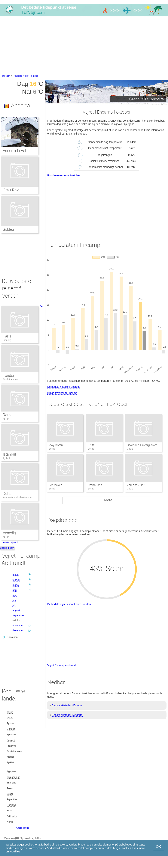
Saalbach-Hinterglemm (142, 445)
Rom (7, 415)
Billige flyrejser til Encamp (62, 392)
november (18, 625)
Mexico (10, 756)
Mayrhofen (56, 445)
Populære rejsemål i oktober (63, 175)
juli (14, 605)
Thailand (11, 782)
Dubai (7, 493)
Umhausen (95, 485)
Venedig (9, 533)
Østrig (10, 717)
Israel (10, 793)
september (18, 615)
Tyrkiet (6, 458)
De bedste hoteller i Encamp (63, 386)
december (18, 630)
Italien (6, 418)
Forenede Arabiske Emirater (17, 497)
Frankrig (7, 340)
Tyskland (11, 723)
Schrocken (55, 485)
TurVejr (6, 75)
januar (16, 574)
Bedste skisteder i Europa (67, 705)
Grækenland (13, 777)
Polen (10, 788)
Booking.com (7, 547)
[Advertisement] (84, 45)
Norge (10, 821)
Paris (7, 336)
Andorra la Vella (16, 150)
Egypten (11, 771)
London (9, 375)
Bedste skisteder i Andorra (67, 714)
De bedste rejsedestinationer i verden (69, 604)
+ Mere (106, 500)
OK (158, 847)
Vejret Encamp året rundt (61, 665)
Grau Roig (11, 190)
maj (15, 595)
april (15, 590)
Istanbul (9, 454)
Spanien (11, 734)
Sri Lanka (12, 816)
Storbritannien (10, 379)
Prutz (91, 445)
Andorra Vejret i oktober (26, 75)
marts (16, 585)
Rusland (11, 805)
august (16, 610)
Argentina (12, 799)
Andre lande (22, 827)
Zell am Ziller (135, 485)
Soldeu (8, 229)
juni (14, 600)
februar (16, 579)
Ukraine (11, 728)
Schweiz (11, 740)
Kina (9, 810)
